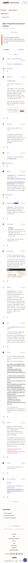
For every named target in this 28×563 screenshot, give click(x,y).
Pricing (14, 534)
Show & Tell (6, 17)
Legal (16, 561)
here (15, 434)
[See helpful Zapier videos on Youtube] (22, 554)
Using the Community (9, 515)
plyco (8, 153)
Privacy (21, 561)
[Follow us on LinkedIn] (14, 554)
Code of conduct (8, 513)
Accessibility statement (19, 529)
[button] (24, 2)
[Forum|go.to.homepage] (11, 2)
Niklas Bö (9, 77)
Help (14, 536)
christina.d (9, 251)
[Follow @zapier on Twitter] (19, 554)
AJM (8, 422)
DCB (8, 352)
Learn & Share (13, 10)
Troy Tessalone (10, 479)
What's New (5, 13)
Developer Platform (14, 538)
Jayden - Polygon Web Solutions (14, 58)
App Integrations (14, 550)
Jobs (14, 543)
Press (14, 541)
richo (8, 323)
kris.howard (9, 124)
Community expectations (10, 517)
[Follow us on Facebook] (11, 554)
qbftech (9, 171)
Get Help (4, 10)
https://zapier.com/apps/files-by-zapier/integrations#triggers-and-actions (15, 491)
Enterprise (14, 545)
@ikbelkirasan (12, 158)
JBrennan (9, 287)
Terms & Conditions (8, 529)
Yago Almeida (10, 224)
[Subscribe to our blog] (17, 554)
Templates (14, 547)
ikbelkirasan (9, 203)
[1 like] (8, 68)
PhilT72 (8, 463)
